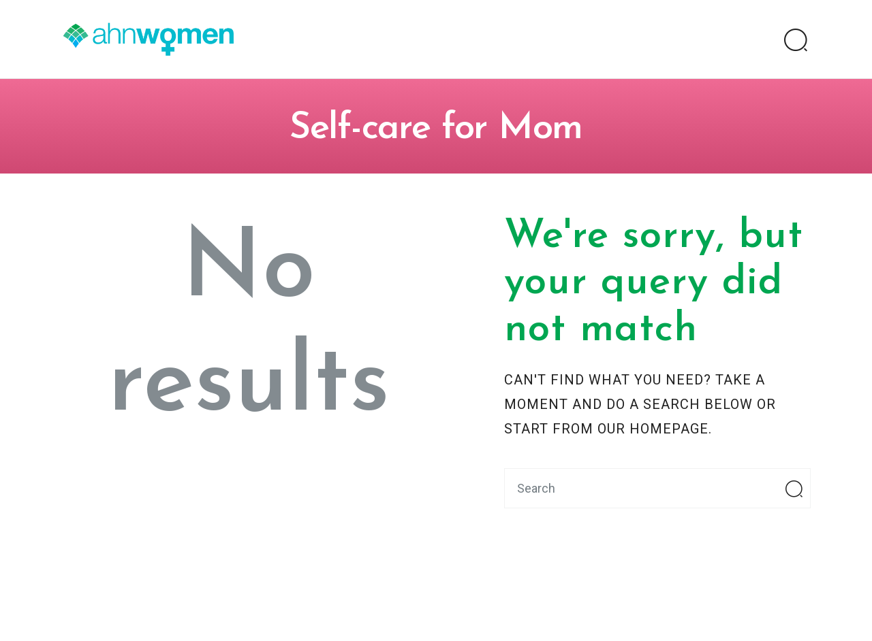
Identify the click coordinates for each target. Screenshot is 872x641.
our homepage (652, 429)
